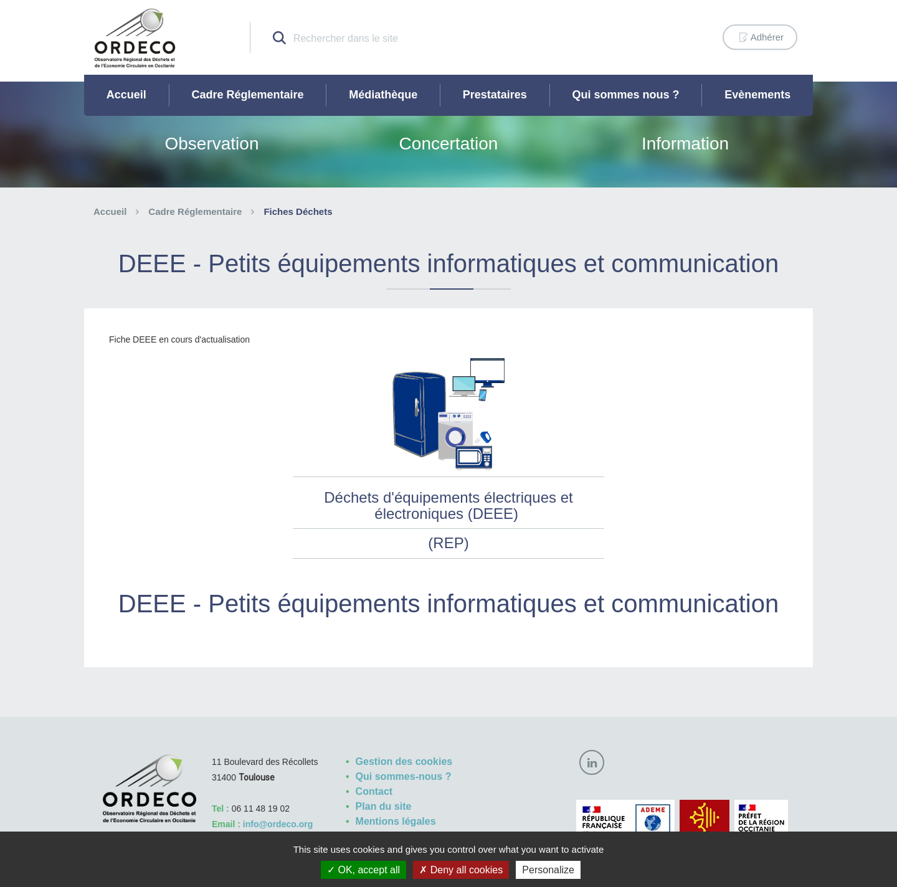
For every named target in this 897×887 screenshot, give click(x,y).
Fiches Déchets (297, 211)
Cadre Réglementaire (247, 94)
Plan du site (384, 806)
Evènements (757, 94)
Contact (374, 791)
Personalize (548, 870)
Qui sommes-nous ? (404, 776)
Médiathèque (383, 94)
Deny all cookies (461, 870)
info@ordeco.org (278, 824)
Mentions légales (396, 821)
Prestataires (495, 94)
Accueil (126, 94)
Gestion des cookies (404, 761)
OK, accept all (363, 870)
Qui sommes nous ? (626, 94)
